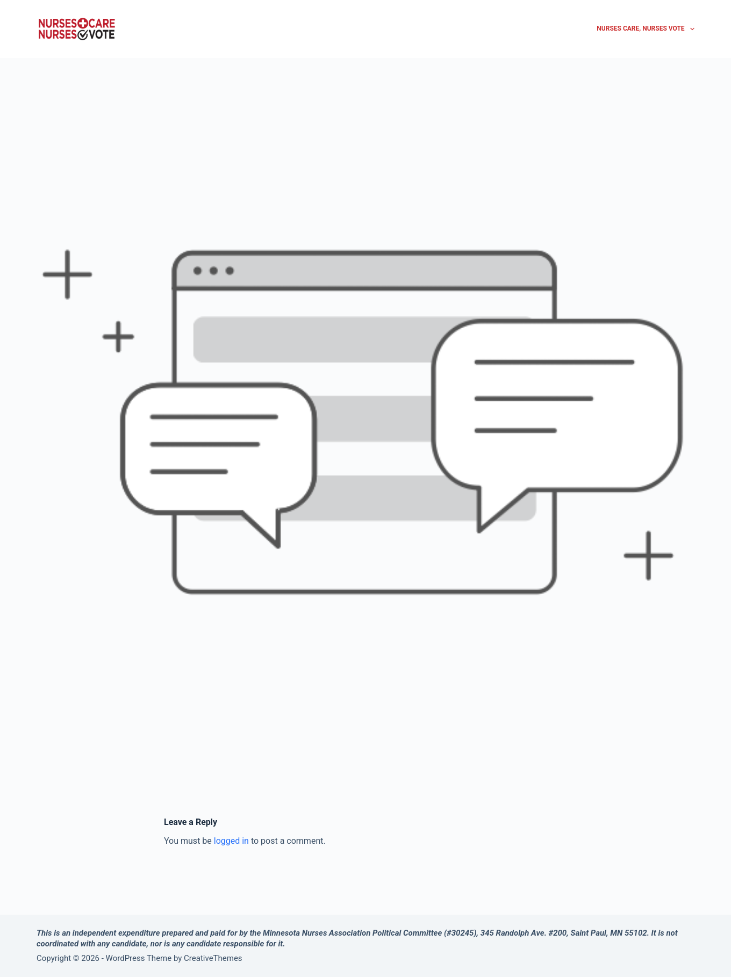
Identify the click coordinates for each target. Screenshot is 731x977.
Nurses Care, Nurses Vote (645, 29)
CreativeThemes (213, 958)
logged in (231, 841)
